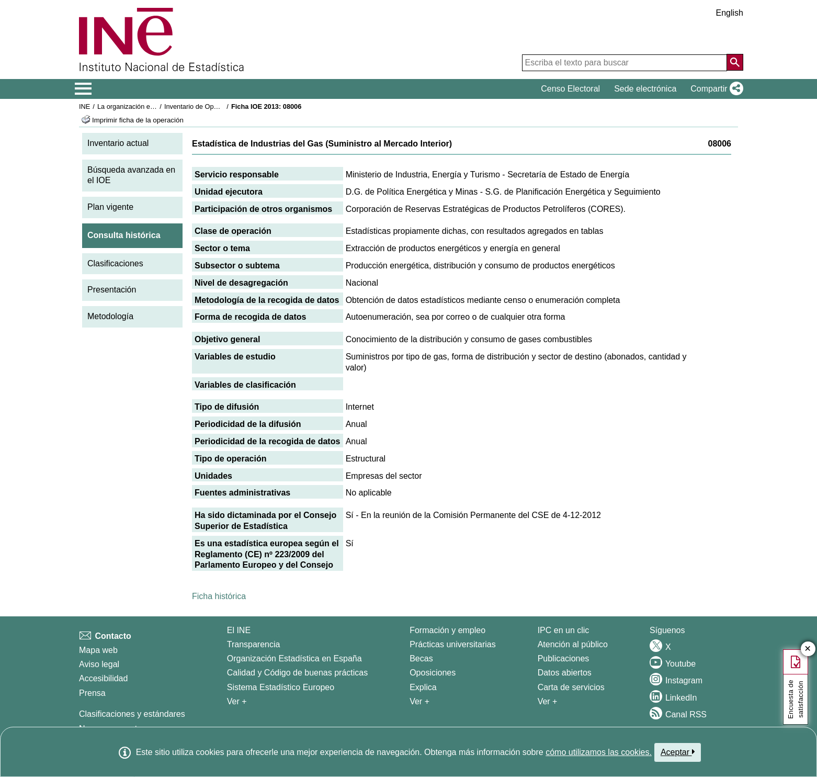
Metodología (110, 316)
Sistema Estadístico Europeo (280, 687)
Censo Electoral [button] (570, 88)
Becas (421, 658)
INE (84, 106)
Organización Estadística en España (294, 658)
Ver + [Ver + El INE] (237, 701)
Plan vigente (110, 206)
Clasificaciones (115, 263)
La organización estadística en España (154, 106)
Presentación (111, 289)
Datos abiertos (565, 672)
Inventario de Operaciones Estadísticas (222, 106)
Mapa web (98, 650)
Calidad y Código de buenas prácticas (297, 672)
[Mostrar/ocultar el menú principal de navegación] (83, 89)
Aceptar (678, 752)
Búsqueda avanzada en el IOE (131, 175)
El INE (239, 630)
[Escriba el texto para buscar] (624, 62)
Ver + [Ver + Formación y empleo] (419, 701)
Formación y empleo (447, 630)
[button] (714, 89)
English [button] (729, 12)
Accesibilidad (103, 678)
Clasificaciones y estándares (132, 714)
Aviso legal (99, 664)
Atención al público (573, 644)
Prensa (92, 693)
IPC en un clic (563, 630)
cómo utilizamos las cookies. (599, 752)
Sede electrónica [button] (645, 88)
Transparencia (253, 644)
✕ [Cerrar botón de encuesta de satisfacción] (807, 649)
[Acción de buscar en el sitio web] (735, 62)
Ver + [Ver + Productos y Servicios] (548, 701)
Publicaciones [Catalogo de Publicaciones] (563, 658)
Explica (423, 687)
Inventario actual (118, 143)
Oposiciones (433, 672)
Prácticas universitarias (453, 644)
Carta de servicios (571, 687)
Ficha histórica (219, 596)
